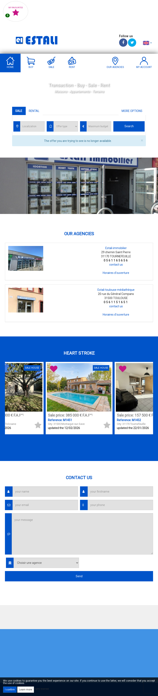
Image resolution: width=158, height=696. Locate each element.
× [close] (142, 140)
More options (132, 111)
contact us (116, 264)
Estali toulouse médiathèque (116, 289)
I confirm (10, 689)
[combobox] (32, 126)
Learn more (25, 689)
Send (79, 576)
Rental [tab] (34, 111)
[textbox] (33, 126)
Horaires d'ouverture (116, 272)
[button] (147, 42)
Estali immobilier (116, 248)
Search (129, 126)
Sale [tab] (18, 111)
